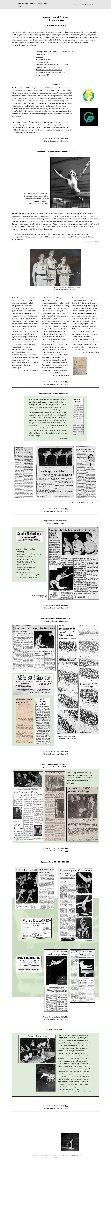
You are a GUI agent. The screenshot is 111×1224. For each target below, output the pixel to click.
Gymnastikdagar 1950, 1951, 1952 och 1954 (50, 72)
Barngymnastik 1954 (42, 75)
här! (66, 138)
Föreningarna (40, 54)
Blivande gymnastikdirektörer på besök (49, 70)
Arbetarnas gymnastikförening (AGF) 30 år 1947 (52, 65)
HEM (19, 6)
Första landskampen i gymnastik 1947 (48, 67)
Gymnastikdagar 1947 (43, 59)
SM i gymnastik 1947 (42, 62)
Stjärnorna (39, 57)
